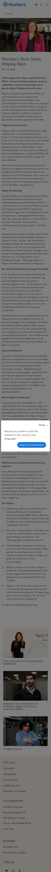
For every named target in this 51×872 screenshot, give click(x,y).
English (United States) (32, 445)
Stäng (43, 425)
